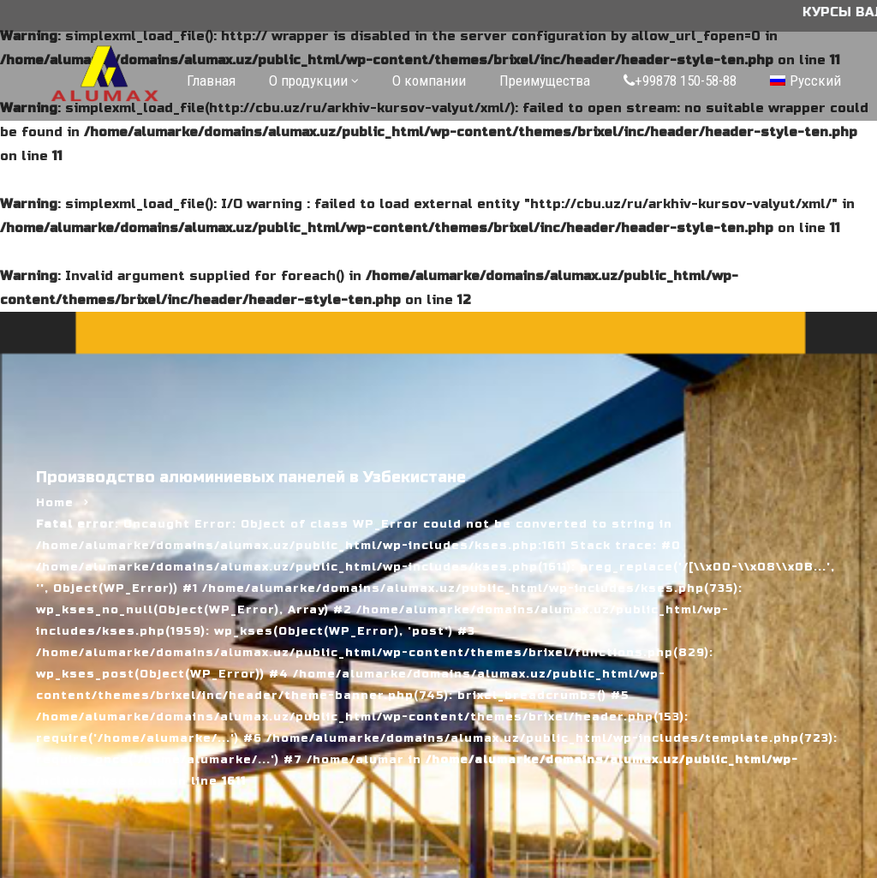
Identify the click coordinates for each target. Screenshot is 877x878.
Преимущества (544, 80)
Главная (211, 80)
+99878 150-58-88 (680, 80)
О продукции (308, 80)
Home (55, 503)
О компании (429, 80)
